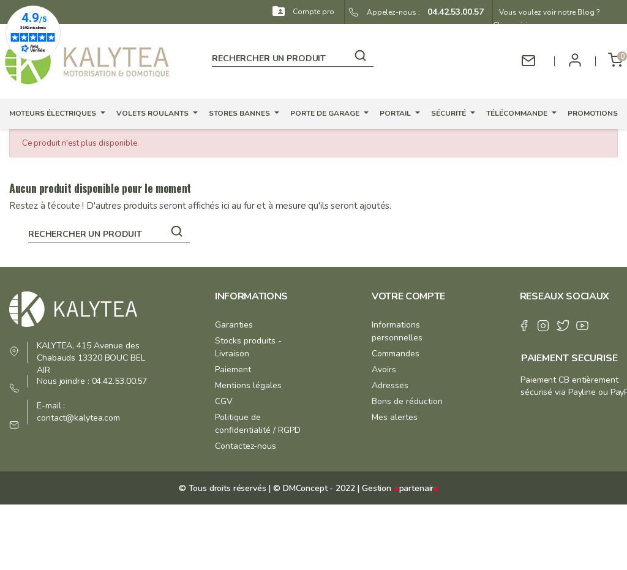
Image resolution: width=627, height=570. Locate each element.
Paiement (233, 369)
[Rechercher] (293, 56)
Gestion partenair (400, 488)
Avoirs (384, 369)
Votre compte (408, 296)
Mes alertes (395, 417)
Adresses (390, 385)
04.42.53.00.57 (452, 12)
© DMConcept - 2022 (313, 488)
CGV (224, 401)
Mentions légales (248, 385)
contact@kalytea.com (78, 418)
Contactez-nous (245, 446)
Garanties (234, 325)
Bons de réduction (407, 401)
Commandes (395, 353)
